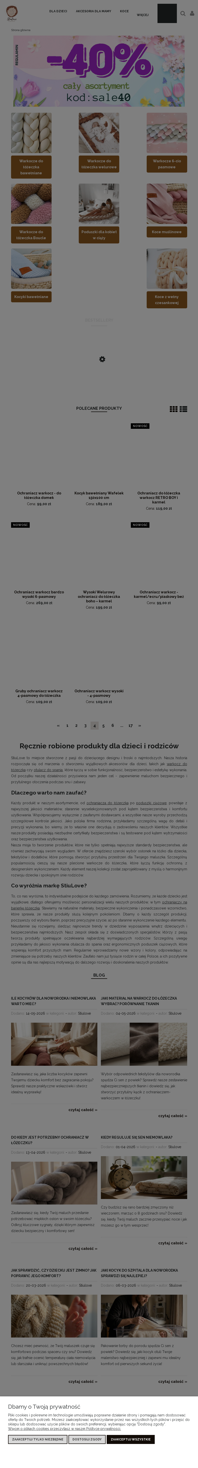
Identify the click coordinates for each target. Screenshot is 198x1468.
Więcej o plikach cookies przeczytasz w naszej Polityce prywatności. (64, 1429)
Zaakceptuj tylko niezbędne (37, 1439)
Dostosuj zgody (87, 1439)
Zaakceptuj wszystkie (131, 1439)
